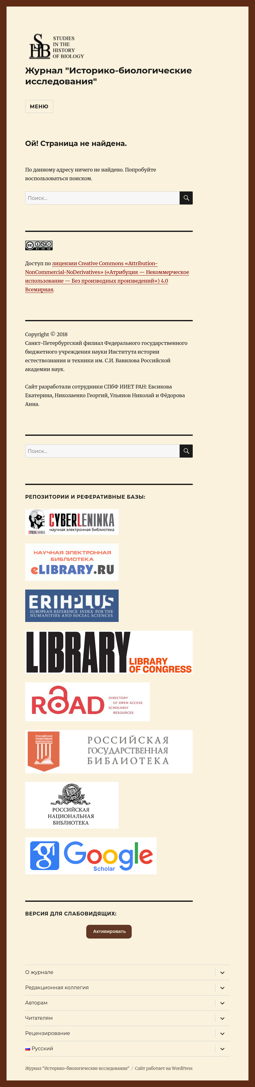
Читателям (39, 1018)
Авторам (36, 1003)
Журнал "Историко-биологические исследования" (77, 1068)
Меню (39, 107)
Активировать (109, 931)
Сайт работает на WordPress (163, 1068)
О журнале (39, 972)
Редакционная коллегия (57, 988)
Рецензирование (47, 1033)
